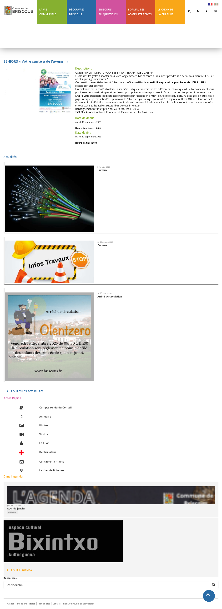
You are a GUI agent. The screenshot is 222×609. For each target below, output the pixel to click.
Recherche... (11, 578)
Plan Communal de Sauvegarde (79, 603)
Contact (57, 603)
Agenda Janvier (16, 508)
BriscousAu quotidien (108, 12)
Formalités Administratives (140, 12)
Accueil (11, 603)
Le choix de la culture (165, 12)
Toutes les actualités (25, 391)
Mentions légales (26, 603)
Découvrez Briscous (77, 12)
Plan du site (44, 603)
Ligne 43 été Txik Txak (50, 35)
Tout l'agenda (19, 570)
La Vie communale (47, 12)
